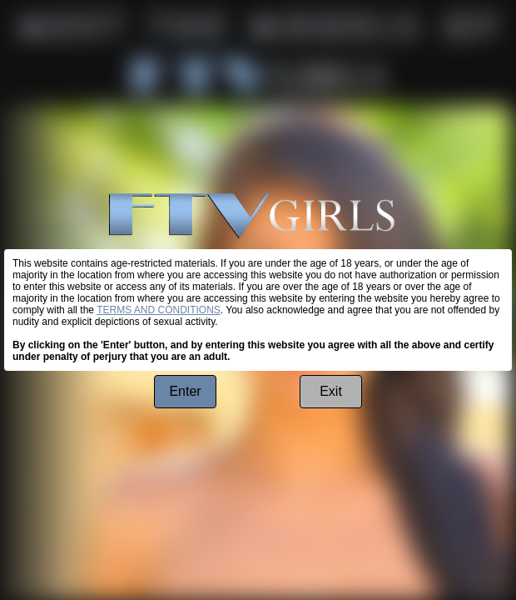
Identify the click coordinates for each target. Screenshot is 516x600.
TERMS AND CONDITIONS (159, 310)
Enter (185, 391)
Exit (331, 391)
